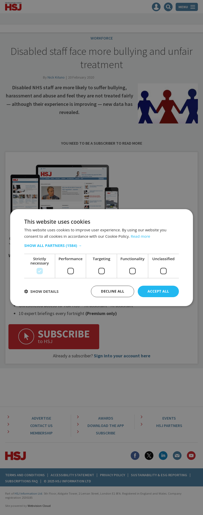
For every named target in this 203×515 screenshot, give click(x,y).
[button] (101, 245)
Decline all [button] (112, 291)
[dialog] (101, 257)
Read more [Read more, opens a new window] (140, 235)
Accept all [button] (158, 291)
